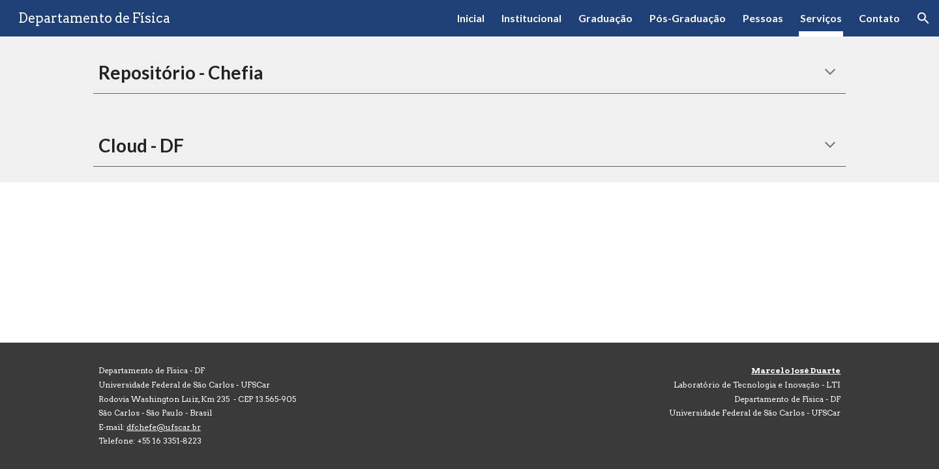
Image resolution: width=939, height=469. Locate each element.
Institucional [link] (531, 18)
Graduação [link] (605, 18)
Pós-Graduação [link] (687, 18)
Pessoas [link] (763, 18)
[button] (923, 18)
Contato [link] (879, 18)
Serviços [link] (821, 18)
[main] (469, 72)
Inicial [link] (470, 18)
